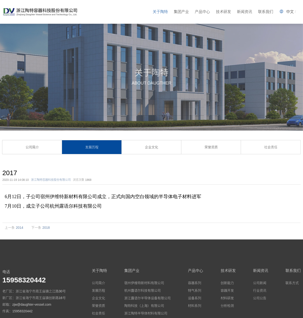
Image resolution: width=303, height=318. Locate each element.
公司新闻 (259, 283)
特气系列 (194, 290)
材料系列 (194, 306)
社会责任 (270, 147)
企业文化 (151, 147)
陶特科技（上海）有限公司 (144, 306)
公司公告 (259, 298)
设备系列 (194, 298)
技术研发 (223, 12)
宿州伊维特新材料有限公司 (144, 283)
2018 (46, 227)
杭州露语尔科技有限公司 (142, 290)
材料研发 (227, 298)
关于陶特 (160, 12)
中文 (290, 12)
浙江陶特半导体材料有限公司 (145, 313)
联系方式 (292, 283)
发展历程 (91, 147)
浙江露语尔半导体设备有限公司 (147, 298)
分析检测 (227, 306)
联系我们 (265, 12)
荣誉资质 (211, 147)
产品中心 (202, 12)
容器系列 (194, 283)
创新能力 (227, 283)
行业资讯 (259, 290)
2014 (19, 227)
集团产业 (181, 12)
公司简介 (32, 147)
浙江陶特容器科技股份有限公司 (51, 180)
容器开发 (227, 290)
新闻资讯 (244, 12)
